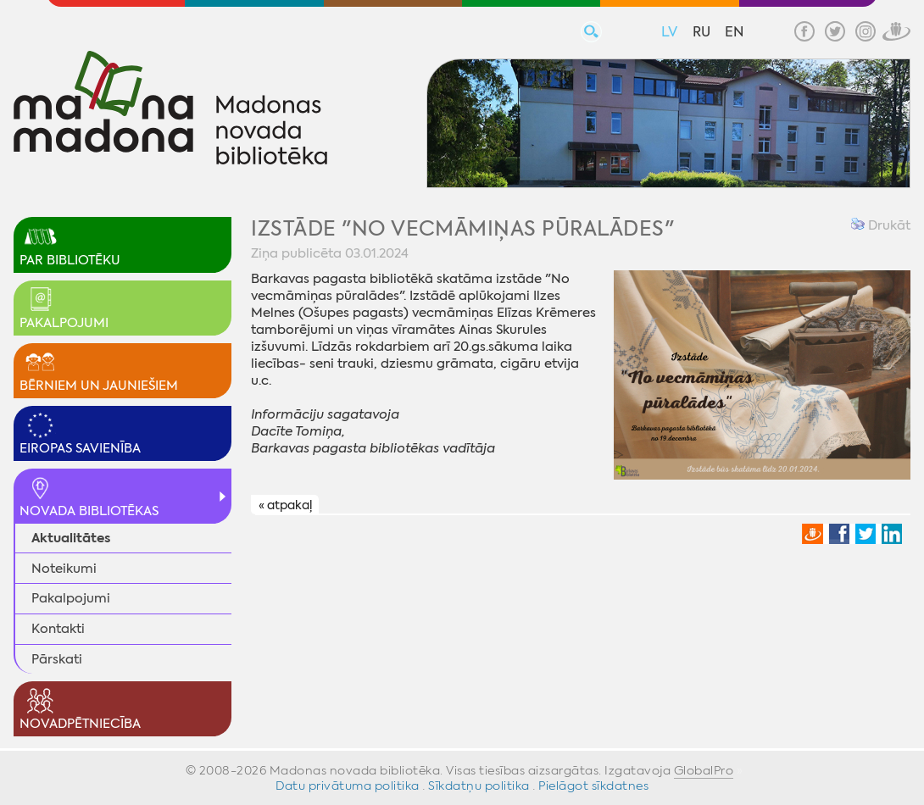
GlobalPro (704, 770)
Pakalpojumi (70, 598)
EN (734, 32)
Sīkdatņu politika (479, 785)
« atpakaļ (285, 505)
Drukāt (880, 225)
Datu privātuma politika (348, 785)
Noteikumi (64, 568)
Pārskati (56, 659)
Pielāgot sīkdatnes (593, 785)
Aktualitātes (70, 538)
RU (701, 32)
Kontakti (58, 628)
